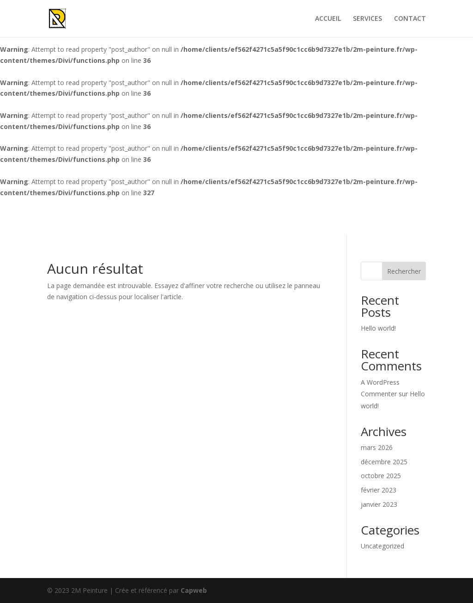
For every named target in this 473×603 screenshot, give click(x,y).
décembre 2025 (384, 461)
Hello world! (378, 328)
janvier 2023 (379, 504)
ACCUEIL (328, 19)
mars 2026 (377, 447)
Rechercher (404, 271)
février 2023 (378, 490)
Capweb (194, 590)
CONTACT (410, 19)
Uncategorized (382, 545)
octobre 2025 (381, 475)
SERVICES (367, 19)
